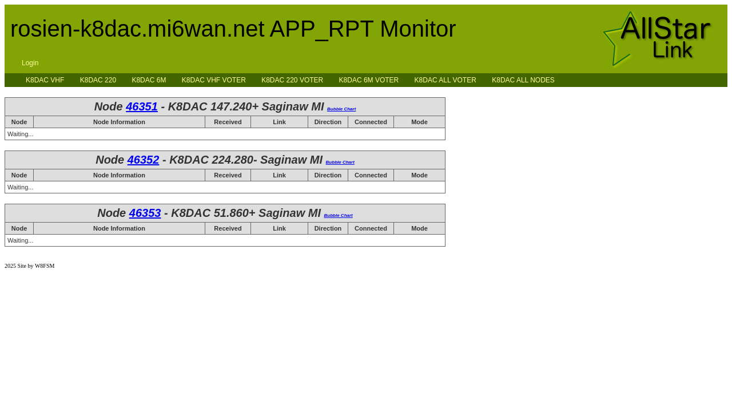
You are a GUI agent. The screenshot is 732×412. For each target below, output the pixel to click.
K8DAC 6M (149, 80)
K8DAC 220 (98, 80)
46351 (142, 106)
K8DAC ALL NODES (523, 80)
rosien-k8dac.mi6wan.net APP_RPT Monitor (233, 28)
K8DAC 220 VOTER (292, 80)
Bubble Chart (341, 109)
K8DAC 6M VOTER (369, 80)
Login (30, 63)
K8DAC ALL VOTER (445, 80)
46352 (144, 159)
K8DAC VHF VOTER (214, 80)
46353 (145, 213)
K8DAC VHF (45, 80)
